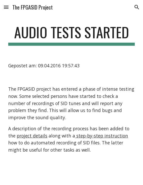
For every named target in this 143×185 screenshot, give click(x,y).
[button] (6, 7)
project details (32, 136)
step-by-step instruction (101, 136)
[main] (71, 35)
